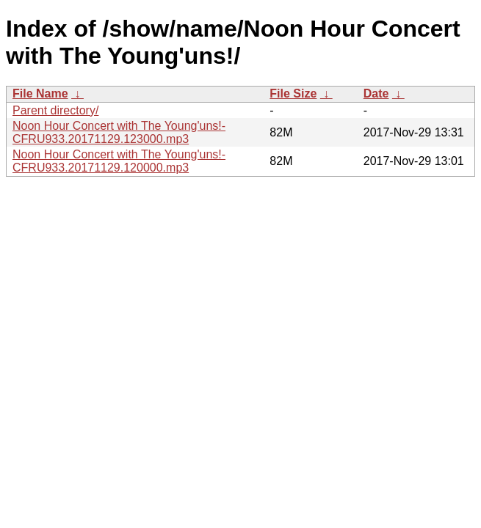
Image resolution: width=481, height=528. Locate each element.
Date (376, 93)
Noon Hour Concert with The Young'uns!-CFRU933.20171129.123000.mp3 (118, 132)
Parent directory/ (55, 110)
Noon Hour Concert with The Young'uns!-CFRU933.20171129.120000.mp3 (118, 161)
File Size (293, 93)
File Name (40, 93)
